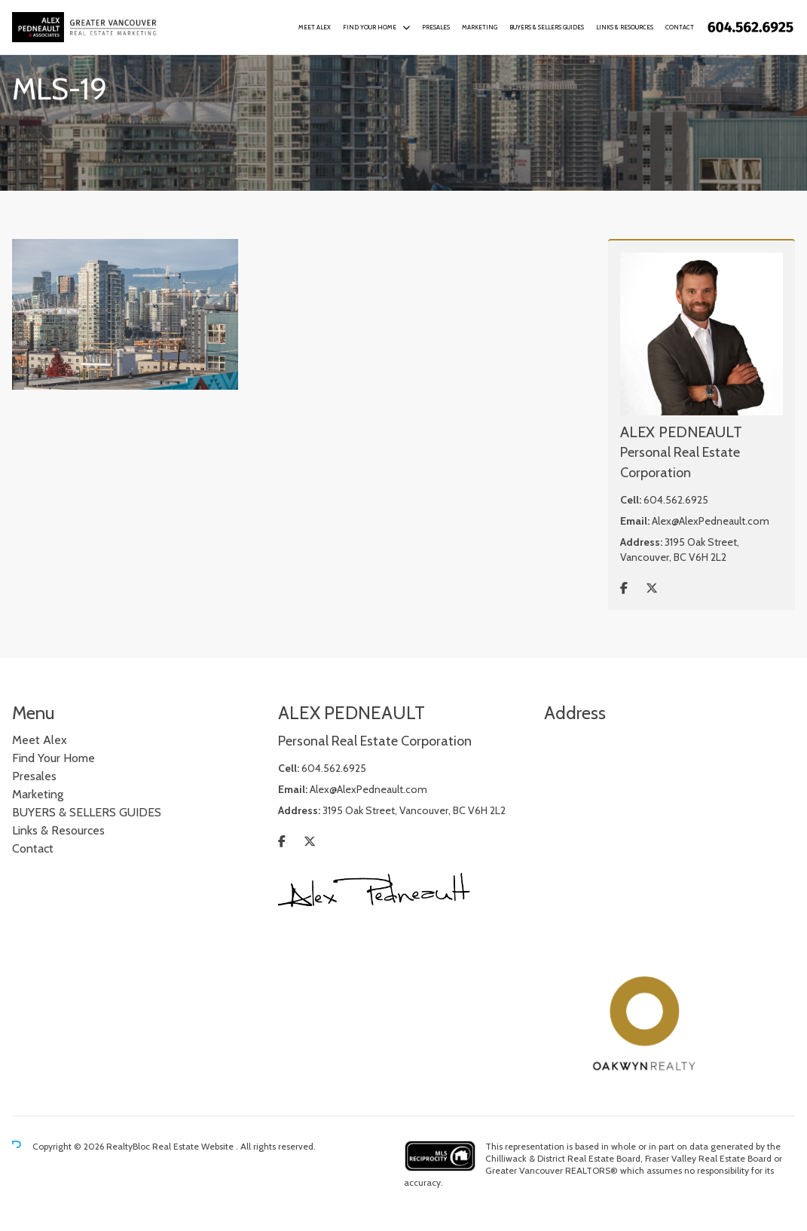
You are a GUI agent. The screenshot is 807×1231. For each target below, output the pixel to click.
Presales (436, 27)
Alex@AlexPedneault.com (710, 521)
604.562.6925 (675, 500)
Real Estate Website (194, 1146)
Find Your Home (369, 27)
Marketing (479, 27)
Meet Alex (314, 27)
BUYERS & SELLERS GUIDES (546, 27)
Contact (679, 27)
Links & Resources (624, 27)
